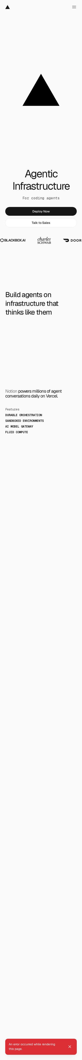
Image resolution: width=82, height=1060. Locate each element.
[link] (41, 211)
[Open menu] (72, 7)
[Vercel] (7, 7)
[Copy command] (72, 1028)
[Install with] (18, 1028)
